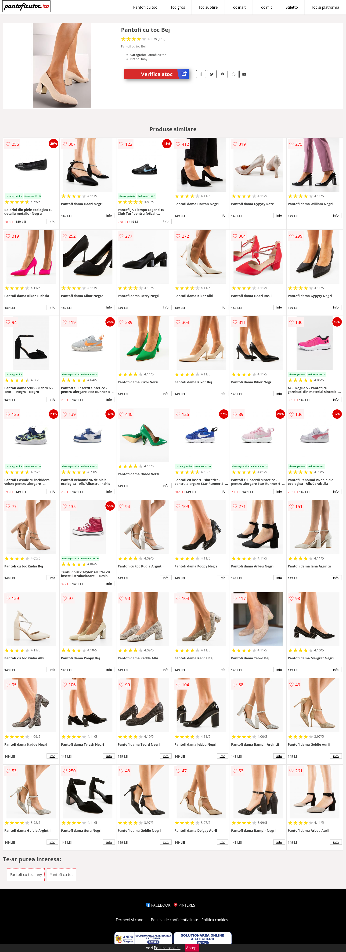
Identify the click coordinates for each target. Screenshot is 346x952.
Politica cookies (215, 919)
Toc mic (265, 7)
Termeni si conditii (132, 919)
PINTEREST (185, 905)
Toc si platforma (325, 7)
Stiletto (292, 7)
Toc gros (177, 7)
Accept (192, 947)
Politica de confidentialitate (174, 919)
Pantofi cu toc (145, 7)
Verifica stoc (165, 74)
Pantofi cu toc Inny (26, 874)
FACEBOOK (158, 905)
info (52, 221)
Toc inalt (238, 7)
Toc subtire (208, 7)
